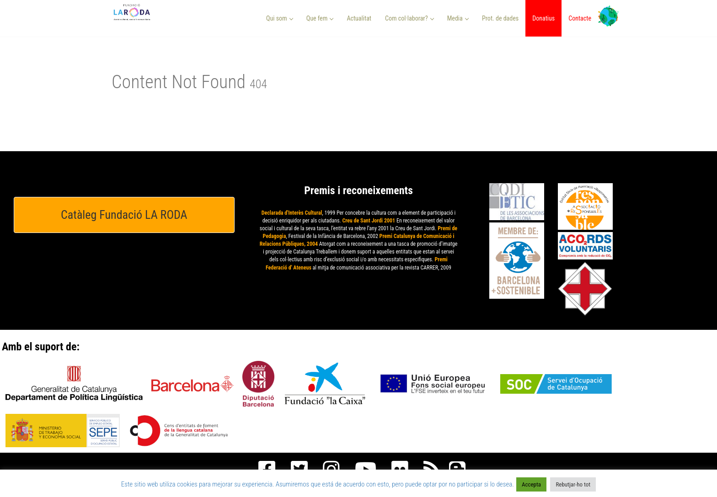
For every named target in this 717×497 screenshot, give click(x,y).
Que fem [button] (320, 18)
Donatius (543, 18)
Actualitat (359, 18)
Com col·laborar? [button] (409, 18)
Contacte (579, 18)
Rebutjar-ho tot (573, 484)
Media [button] (458, 18)
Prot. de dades (500, 18)
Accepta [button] (531, 484)
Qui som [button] (279, 18)
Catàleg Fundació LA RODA (124, 215)
